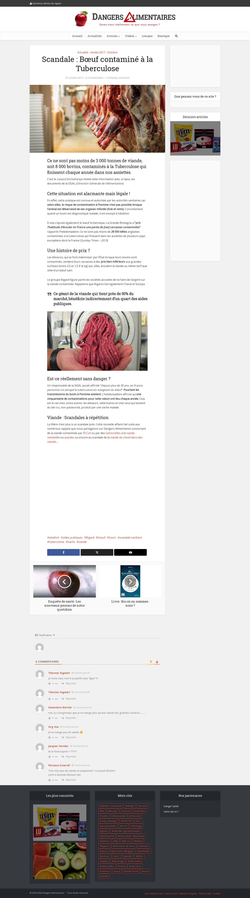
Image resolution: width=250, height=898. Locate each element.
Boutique (164, 36)
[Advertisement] (97, 489)
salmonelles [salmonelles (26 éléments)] (107, 866)
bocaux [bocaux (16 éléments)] (114, 810)
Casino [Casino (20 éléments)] (105, 815)
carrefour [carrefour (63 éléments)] (140, 810)
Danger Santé (171, 806)
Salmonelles (113, 433)
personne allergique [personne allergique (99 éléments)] (123, 851)
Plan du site (205, 893)
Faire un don (171, 893)
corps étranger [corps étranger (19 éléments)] (109, 821)
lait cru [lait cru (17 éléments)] (126, 841)
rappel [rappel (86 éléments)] (104, 861)
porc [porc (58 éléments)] (117, 856)
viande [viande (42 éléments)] (104, 876)
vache (71, 542)
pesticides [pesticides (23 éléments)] (144, 851)
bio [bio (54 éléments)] (103, 810)
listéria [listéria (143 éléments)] (139, 841)
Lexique (147, 36)
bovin (112, 537)
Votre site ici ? (171, 811)
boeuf (101, 537)
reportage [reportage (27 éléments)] (118, 861)
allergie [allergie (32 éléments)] (130, 805)
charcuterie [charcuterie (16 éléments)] (120, 815)
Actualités (95, 36)
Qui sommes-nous (154, 893)
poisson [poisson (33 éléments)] (105, 856)
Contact (216, 893)
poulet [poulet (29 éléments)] (128, 856)
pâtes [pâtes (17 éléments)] (140, 856)
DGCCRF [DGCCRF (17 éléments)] (127, 821)
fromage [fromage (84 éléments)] (137, 826)
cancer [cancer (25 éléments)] (126, 810)
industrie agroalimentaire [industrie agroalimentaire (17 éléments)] (126, 831)
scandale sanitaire (130, 537)
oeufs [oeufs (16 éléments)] (104, 851)
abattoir (54, 537)
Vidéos (129, 36)
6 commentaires (94, 77)
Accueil (77, 36)
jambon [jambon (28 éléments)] (105, 841)
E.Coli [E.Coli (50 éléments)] (124, 826)
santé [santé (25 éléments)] (122, 866)
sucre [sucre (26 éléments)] (146, 871)
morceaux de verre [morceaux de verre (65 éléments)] (124, 846)
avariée (69, 437)
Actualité (82, 52)
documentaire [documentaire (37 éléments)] (108, 826)
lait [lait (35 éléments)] (116, 841)
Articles (112, 36)
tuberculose (56, 542)
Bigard (90, 537)
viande (82, 542)
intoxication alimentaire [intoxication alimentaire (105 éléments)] (132, 836)
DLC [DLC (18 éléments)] (139, 821)
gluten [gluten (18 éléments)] (104, 831)
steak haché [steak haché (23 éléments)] (131, 871)
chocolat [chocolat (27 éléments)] (135, 815)
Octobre (112, 52)
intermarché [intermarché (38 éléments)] (107, 836)
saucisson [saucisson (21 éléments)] (136, 866)
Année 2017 (97, 52)
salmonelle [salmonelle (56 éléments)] (135, 861)
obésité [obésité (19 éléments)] (144, 846)
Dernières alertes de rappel (45, 3)
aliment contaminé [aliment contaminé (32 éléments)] (111, 805)
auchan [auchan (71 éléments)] (143, 805)
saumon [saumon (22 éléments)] (105, 871)
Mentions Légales (188, 893)
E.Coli (87, 433)
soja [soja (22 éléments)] (117, 871)
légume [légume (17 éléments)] (105, 846)
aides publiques (72, 537)
